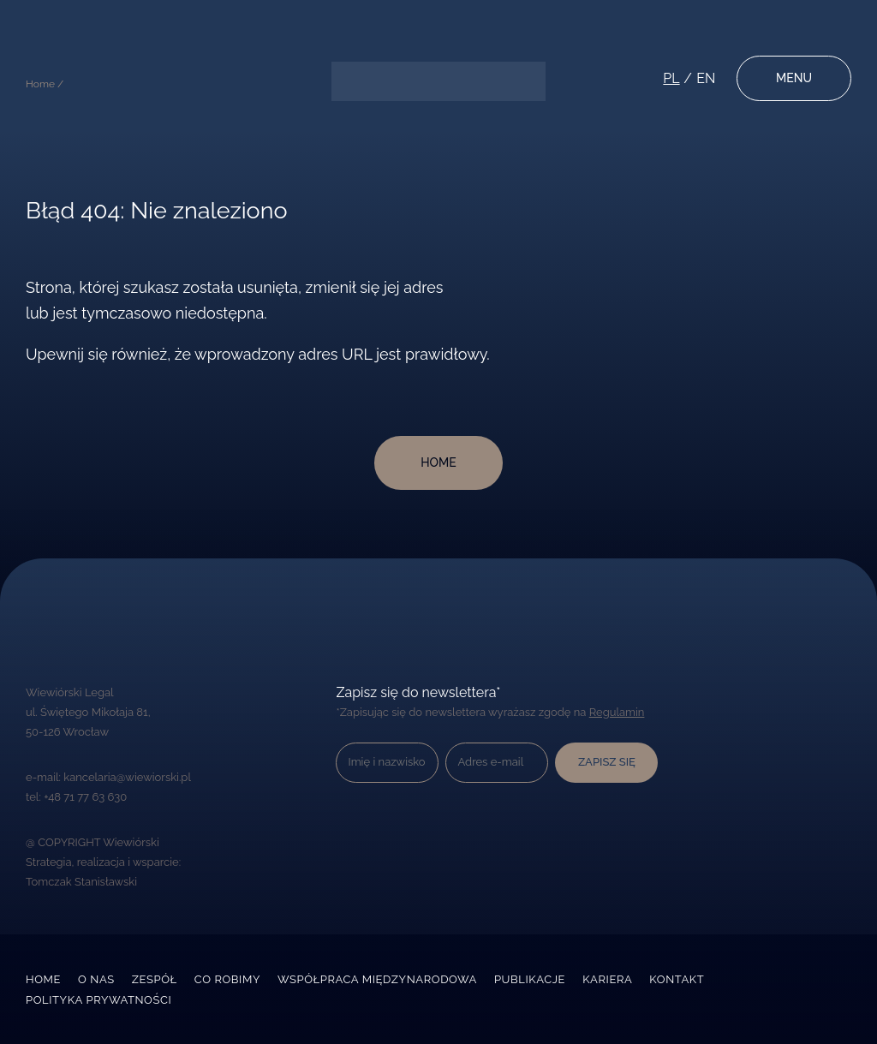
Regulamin (617, 712)
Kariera (607, 979)
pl (671, 78)
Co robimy (227, 979)
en (705, 78)
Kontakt (676, 979)
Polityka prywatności (98, 999)
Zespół (154, 979)
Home (43, 979)
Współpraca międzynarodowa (377, 979)
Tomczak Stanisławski (81, 881)
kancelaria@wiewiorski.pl (127, 777)
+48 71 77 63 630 (85, 796)
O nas (96, 979)
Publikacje (529, 979)
